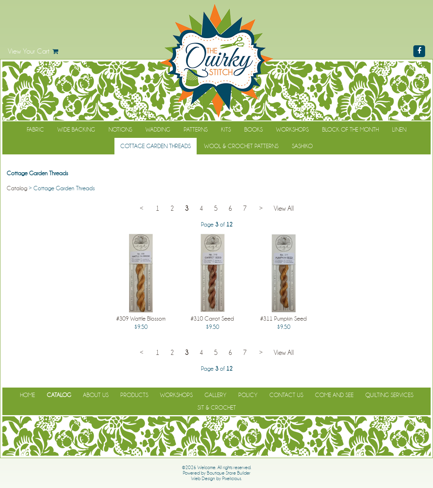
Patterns (196, 129)
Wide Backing (76, 129)
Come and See (334, 395)
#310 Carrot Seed (212, 318)
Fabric (35, 129)
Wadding (158, 129)
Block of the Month (350, 129)
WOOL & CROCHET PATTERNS (241, 146)
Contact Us (286, 395)
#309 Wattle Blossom (141, 318)
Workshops (292, 129)
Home (27, 395)
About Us (96, 395)
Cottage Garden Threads (155, 146)
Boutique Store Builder (229, 473)
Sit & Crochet (216, 408)
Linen (399, 129)
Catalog (17, 188)
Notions (120, 129)
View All (284, 208)
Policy (248, 395)
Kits (226, 129)
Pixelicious (231, 478)
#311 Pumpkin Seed (283, 318)
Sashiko (302, 146)
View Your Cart (29, 51)
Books (253, 129)
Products (134, 395)
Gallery (216, 395)
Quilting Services (389, 395)
